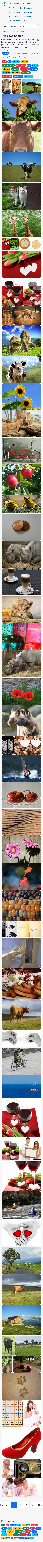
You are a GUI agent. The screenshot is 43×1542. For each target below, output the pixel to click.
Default (5, 53)
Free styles (27, 16)
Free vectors (14, 4)
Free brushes (14, 16)
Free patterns (14, 20)
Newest (25, 53)
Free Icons (28, 12)
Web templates (15, 12)
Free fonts (13, 8)
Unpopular (23, 57)
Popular (14, 57)
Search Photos (9, 26)
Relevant (6, 57)
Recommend (35, 53)
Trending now (15, 53)
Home (4, 31)
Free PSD (26, 20)
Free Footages (26, 8)
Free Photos (26, 4)
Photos (11, 31)
